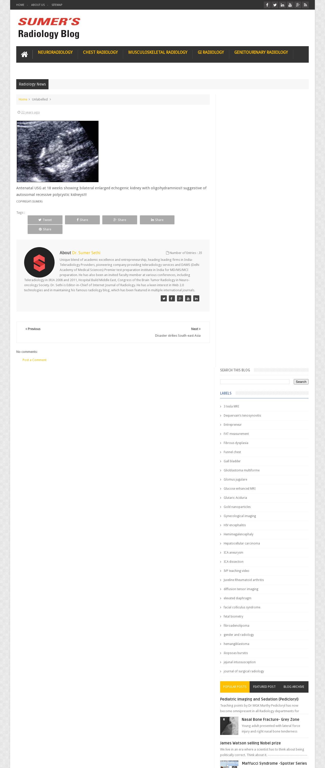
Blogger (302, 760)
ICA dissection (234, 289)
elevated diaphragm (238, 325)
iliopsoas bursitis (236, 380)
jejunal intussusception (240, 389)
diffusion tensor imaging (241, 316)
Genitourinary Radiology (261, 52)
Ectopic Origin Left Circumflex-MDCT (275, 540)
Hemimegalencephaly (239, 261)
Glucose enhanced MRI (240, 215)
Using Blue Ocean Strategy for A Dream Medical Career (261, 697)
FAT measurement (237, 161)
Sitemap (57, 5)
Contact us (296, 745)
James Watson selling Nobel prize (251, 470)
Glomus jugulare (236, 206)
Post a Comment (34, 350)
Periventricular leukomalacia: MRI (273, 563)
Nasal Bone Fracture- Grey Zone (271, 446)
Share (81, 220)
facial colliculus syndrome (242, 334)
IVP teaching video (237, 298)
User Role (28, 744)
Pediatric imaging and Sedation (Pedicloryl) (260, 426)
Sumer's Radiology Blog (66, 760)
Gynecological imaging (240, 243)
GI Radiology (211, 52)
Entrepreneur (233, 151)
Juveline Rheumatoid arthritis (244, 307)
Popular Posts (235, 414)
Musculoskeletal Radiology (157, 52)
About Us (38, 5)
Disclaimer (54, 744)
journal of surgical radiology (244, 398)
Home (20, 5)
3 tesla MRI (232, 133)
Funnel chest (233, 179)
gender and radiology (239, 362)
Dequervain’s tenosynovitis (243, 142)
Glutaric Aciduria (236, 225)
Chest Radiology (100, 52)
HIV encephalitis (235, 252)
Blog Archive (294, 414)
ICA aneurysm (234, 279)
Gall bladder (232, 188)
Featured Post (264, 414)
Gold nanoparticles (237, 234)
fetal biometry (234, 343)
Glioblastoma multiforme (242, 197)
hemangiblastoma (237, 371)
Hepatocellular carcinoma (242, 270)
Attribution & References (92, 744)
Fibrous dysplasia (236, 170)
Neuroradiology (55, 52)
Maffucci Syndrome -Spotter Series (275, 490)
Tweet (45, 220)
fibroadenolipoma (237, 352)
